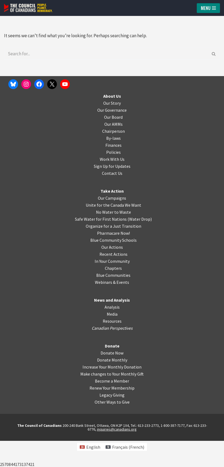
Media (112, 340)
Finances (113, 171)
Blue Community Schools (113, 266)
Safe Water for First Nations (101, 245)
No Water (105, 238)
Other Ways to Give (112, 428)
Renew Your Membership (112, 414)
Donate (112, 372)
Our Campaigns (112, 224)
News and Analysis (112, 326)
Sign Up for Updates (112, 192)
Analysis (112, 333)
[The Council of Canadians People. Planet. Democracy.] (28, 8)
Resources (112, 347)
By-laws (113, 164)
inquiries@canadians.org (117, 455)
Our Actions (112, 273)
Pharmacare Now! (113, 259)
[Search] (106, 53)
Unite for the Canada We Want (113, 231)
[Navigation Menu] (208, 8)
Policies (113, 178)
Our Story (112, 129)
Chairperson (113, 157)
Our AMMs (113, 150)
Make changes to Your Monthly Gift (112, 400)
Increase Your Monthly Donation (112, 393)
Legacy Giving (112, 421)
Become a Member (112, 407)
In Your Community (112, 287)
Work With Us (112, 185)
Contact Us (112, 199)
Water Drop (139, 245)
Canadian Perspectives (112, 354)
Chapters (113, 294)
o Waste (123, 238)
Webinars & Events (112, 308)
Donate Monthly (112, 386)
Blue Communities (113, 301)
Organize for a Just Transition (113, 252)
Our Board (113, 143)
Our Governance (112, 136)
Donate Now (112, 379)
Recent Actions (113, 280)
